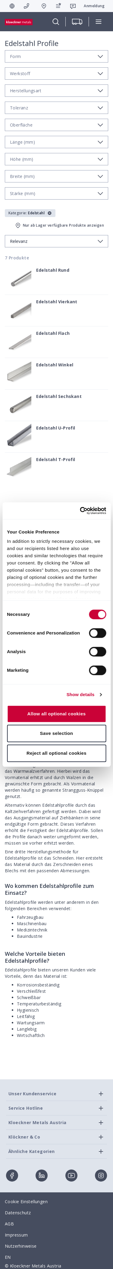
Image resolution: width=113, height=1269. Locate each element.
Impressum (16, 1235)
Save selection (56, 733)
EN (8, 1257)
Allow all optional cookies (56, 713)
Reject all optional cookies (56, 753)
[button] (30, 213)
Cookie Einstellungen (26, 1201)
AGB (9, 1224)
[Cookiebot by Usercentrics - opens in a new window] (80, 511)
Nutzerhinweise (21, 1246)
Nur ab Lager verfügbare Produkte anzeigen (59, 225)
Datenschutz (18, 1212)
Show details (81, 694)
